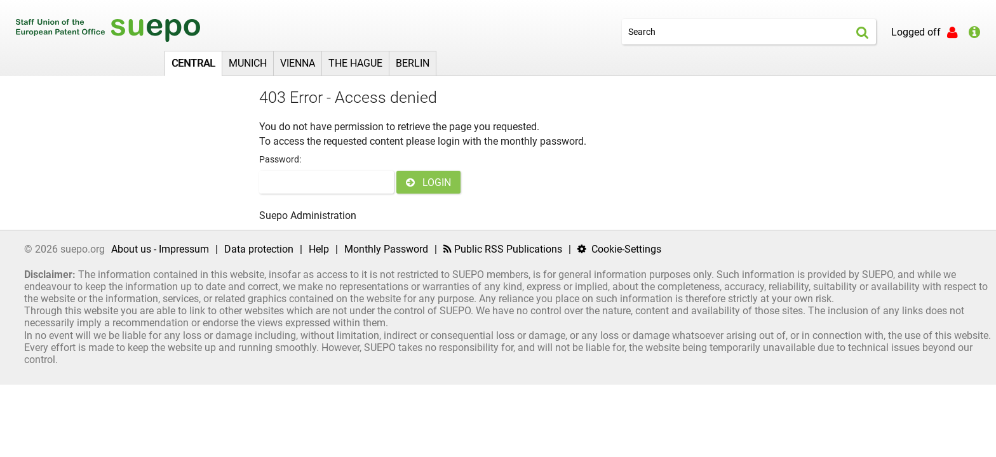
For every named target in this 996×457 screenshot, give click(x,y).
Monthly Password (386, 249)
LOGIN (428, 182)
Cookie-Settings (619, 249)
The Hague (355, 63)
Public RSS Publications (502, 249)
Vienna (297, 63)
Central (193, 63)
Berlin (412, 63)
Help (319, 249)
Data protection (258, 249)
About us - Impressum (160, 249)
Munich (248, 63)
